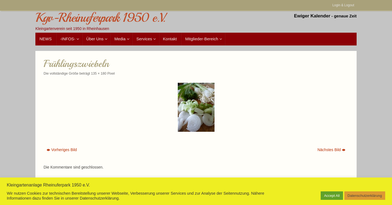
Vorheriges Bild (62, 150)
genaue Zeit (345, 16)
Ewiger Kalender (312, 16)
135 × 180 (98, 73)
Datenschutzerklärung (365, 196)
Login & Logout (343, 5)
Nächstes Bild (331, 150)
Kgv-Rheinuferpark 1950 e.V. (100, 18)
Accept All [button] (331, 196)
